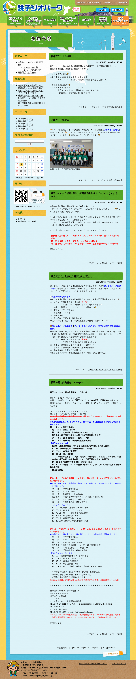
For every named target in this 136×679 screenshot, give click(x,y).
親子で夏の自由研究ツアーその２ (68, 382)
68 (93, 648)
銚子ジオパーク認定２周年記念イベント (71, 276)
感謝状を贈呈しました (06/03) (30, 95)
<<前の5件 (61, 648)
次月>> (40, 177)
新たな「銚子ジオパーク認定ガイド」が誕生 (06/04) (31, 91)
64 (78, 648)
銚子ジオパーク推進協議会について (93, 664)
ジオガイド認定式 (60, 120)
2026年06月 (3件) (25, 118)
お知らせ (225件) (31, 67)
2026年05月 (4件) (25, 121)
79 (103, 648)
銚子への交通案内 (119, 664)
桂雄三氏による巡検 (61, 56)
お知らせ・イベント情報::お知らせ (106, 107)
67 (89, 648)
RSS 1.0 (21, 219)
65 (82, 648)
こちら (60, 249)
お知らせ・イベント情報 (110, 263)
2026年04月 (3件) (25, 124)
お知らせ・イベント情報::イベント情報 (104, 369)
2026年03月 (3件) (25, 126)
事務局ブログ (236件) (27, 72)
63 (74, 648)
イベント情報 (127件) (33, 70)
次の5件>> (110, 648)
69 (96, 648)
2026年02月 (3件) (25, 129)
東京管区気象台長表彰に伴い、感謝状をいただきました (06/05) (31, 86)
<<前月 (19, 177)
